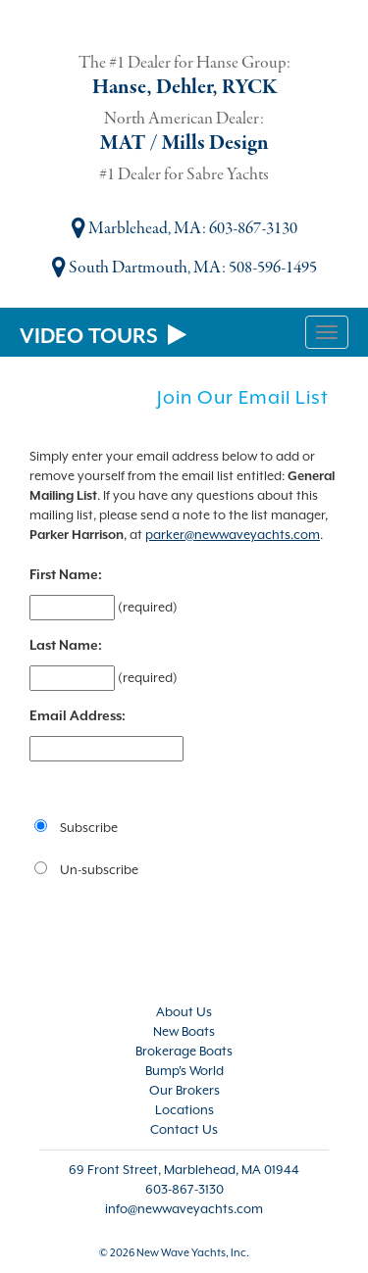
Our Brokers (184, 1090)
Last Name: (65, 645)
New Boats (184, 1031)
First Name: (65, 574)
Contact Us (184, 1129)
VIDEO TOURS (103, 336)
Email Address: (77, 715)
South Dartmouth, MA (137, 268)
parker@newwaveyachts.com (232, 534)
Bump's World (184, 1070)
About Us (184, 1011)
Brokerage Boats (184, 1051)
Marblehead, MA (137, 229)
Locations (184, 1109)
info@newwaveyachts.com (184, 1208)
